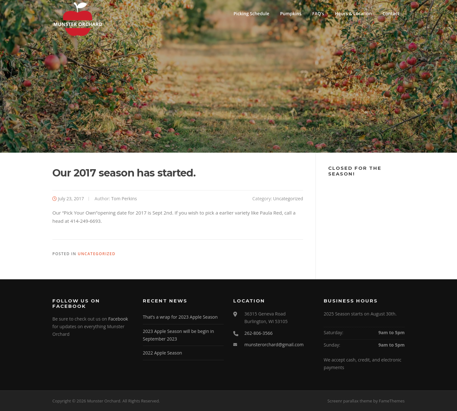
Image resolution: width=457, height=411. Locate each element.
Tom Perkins (124, 199)
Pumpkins (290, 13)
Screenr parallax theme (350, 401)
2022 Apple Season (162, 353)
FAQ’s (318, 13)
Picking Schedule (251, 13)
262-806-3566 (258, 333)
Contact (391, 13)
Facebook (118, 319)
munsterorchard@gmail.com (274, 344)
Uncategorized (288, 199)
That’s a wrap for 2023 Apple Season (180, 317)
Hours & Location (353, 13)
